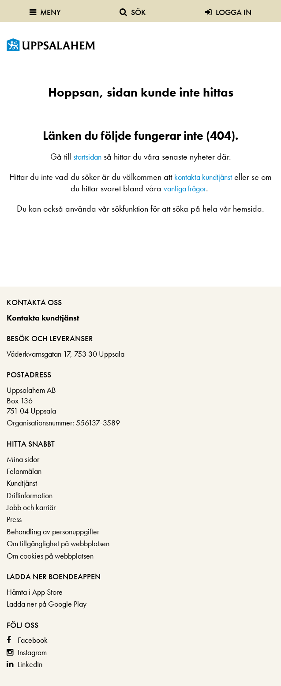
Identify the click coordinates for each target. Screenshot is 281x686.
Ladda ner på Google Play (46, 604)
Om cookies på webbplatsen (50, 556)
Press (14, 519)
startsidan (87, 157)
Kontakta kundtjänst (43, 318)
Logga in (228, 12)
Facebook (33, 640)
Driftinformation (29, 495)
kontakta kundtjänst (203, 177)
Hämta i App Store (35, 592)
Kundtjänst (22, 483)
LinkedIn (30, 664)
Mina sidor (23, 459)
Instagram (32, 652)
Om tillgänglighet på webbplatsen (58, 543)
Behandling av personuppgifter (53, 531)
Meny (45, 12)
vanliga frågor (185, 188)
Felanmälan (24, 471)
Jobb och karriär (31, 507)
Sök (133, 12)
